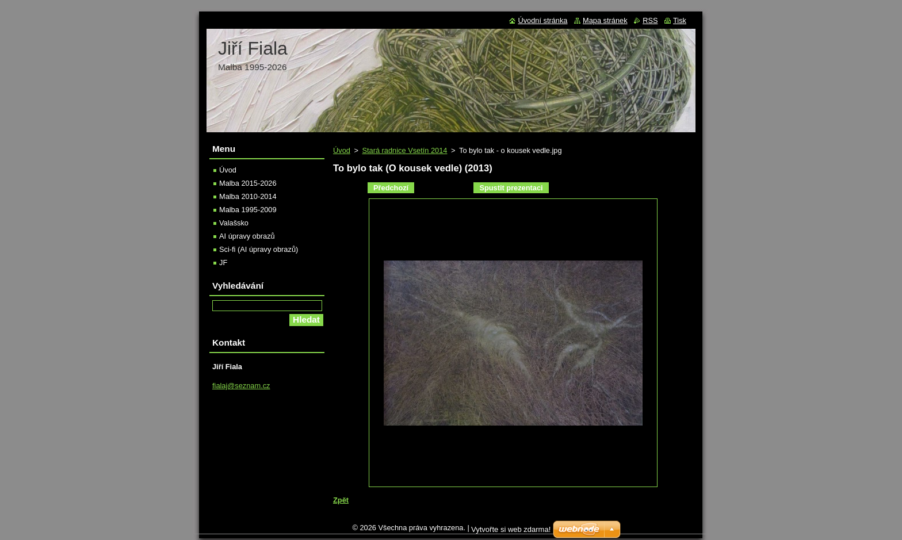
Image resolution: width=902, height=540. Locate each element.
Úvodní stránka (542, 20)
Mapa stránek (605, 20)
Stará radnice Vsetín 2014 (404, 150)
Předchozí (390, 187)
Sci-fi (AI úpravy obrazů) (258, 249)
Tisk (679, 20)
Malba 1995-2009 (248, 209)
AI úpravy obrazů (247, 236)
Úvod (341, 150)
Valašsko (234, 223)
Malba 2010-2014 (248, 196)
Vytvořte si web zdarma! (511, 532)
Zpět (341, 500)
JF (223, 262)
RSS (650, 20)
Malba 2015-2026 (248, 183)
